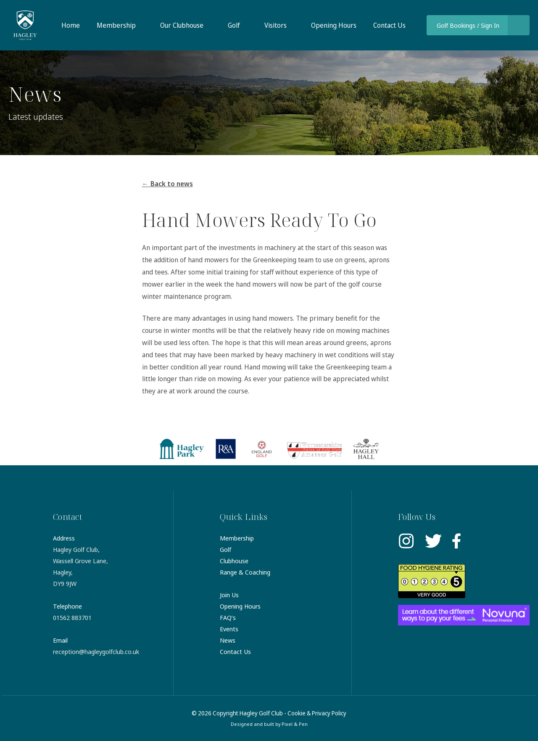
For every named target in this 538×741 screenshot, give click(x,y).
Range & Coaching (245, 572)
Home (70, 25)
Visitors (275, 25)
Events (229, 629)
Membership (116, 25)
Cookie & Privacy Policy (316, 713)
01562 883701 (72, 617)
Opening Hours (333, 25)
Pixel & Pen (295, 724)
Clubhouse (234, 560)
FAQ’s (228, 617)
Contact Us (389, 25)
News (227, 640)
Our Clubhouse (181, 25)
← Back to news (167, 183)
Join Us (229, 595)
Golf (234, 25)
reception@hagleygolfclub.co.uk (96, 651)
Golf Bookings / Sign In (468, 25)
